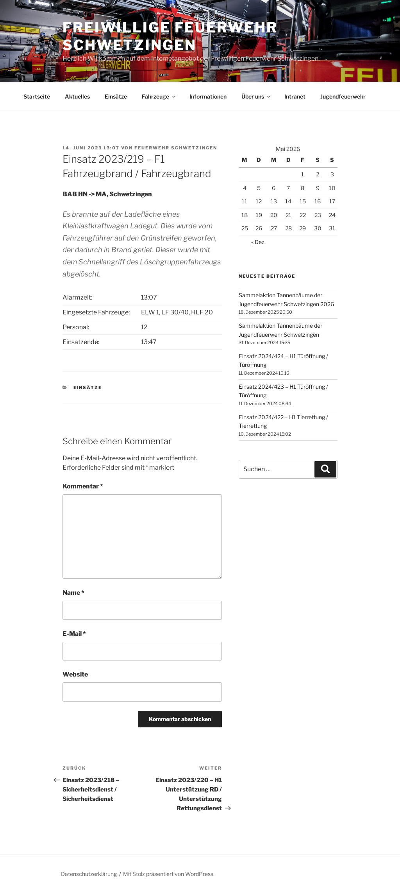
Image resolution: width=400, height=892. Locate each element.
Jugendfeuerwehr (343, 96)
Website (75, 674)
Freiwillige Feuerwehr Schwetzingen (169, 36)
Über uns (256, 96)
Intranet (294, 96)
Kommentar (82, 486)
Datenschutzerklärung (89, 873)
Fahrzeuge (159, 96)
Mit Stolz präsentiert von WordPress (168, 873)
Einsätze (116, 96)
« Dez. (258, 242)
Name (73, 592)
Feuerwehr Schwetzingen (175, 148)
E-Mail (74, 633)
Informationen (208, 96)
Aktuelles (77, 96)
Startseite (36, 96)
